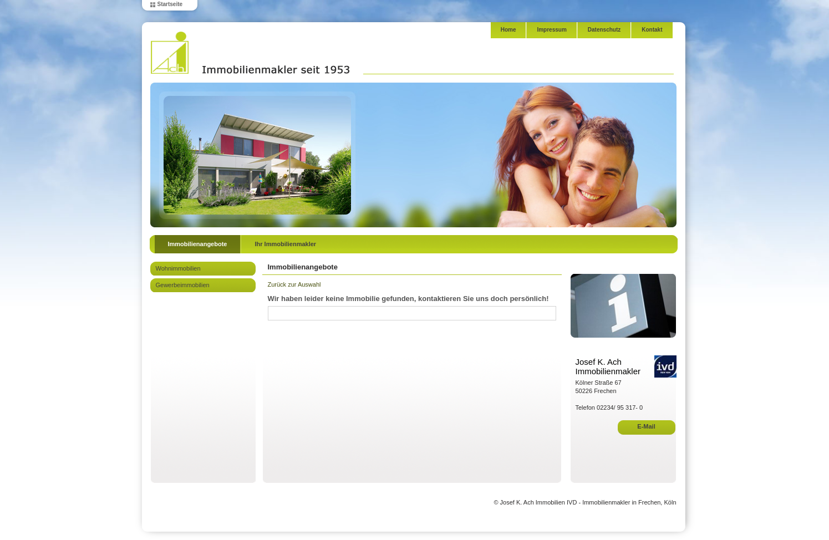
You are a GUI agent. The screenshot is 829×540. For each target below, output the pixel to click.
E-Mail (646, 426)
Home (508, 30)
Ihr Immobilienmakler (285, 244)
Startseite (170, 4)
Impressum (551, 30)
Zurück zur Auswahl (294, 284)
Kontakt (652, 30)
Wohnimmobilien (178, 268)
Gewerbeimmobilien (183, 285)
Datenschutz (604, 30)
